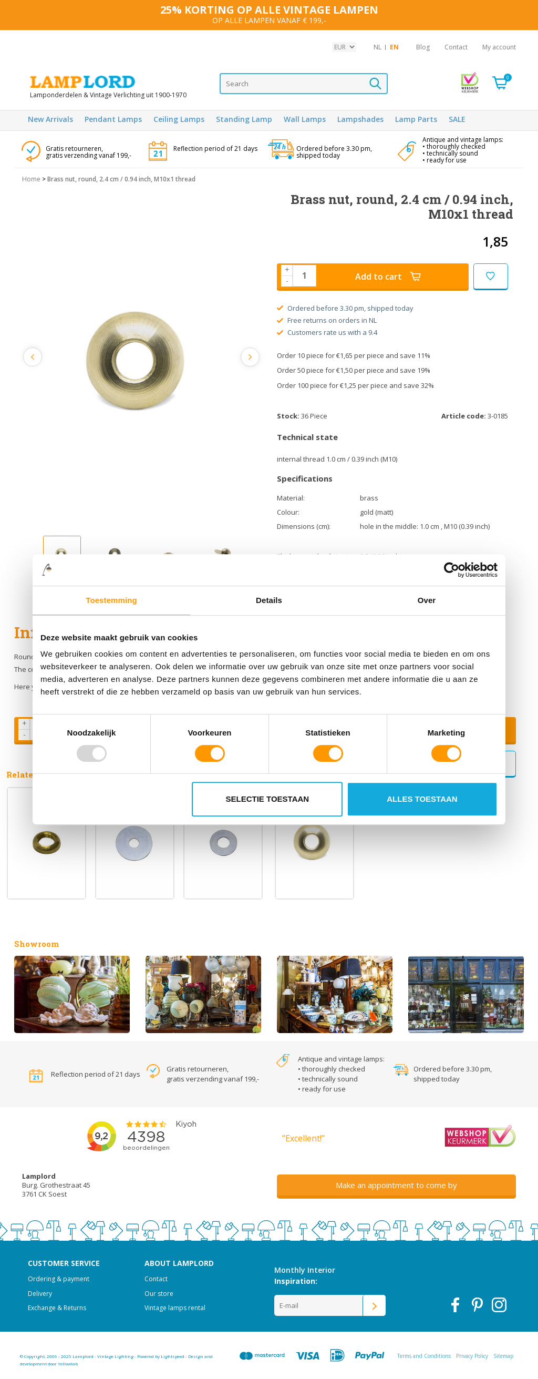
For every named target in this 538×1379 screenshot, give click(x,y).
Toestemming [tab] (111, 600)
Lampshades (360, 119)
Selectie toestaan (267, 798)
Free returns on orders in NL (327, 320)
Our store (158, 1293)
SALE (457, 119)
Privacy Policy (472, 1356)
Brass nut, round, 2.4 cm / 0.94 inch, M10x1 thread (121, 179)
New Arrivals (50, 119)
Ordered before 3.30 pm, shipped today (345, 308)
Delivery (40, 1293)
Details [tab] (269, 600)
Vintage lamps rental (174, 1307)
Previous (34, 357)
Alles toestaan (422, 798)
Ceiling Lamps (178, 119)
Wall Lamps (305, 119)
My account (499, 47)
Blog (423, 47)
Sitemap (503, 1356)
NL (377, 47)
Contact (456, 47)
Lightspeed (172, 1356)
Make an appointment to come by (396, 1185)
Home (31, 179)
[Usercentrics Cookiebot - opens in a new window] (452, 570)
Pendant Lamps (113, 119)
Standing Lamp (244, 119)
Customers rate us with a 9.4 (327, 332)
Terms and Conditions (424, 1356)
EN (394, 47)
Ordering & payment (58, 1278)
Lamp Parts (416, 119)
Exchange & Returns (57, 1307)
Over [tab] (427, 600)
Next (249, 357)
